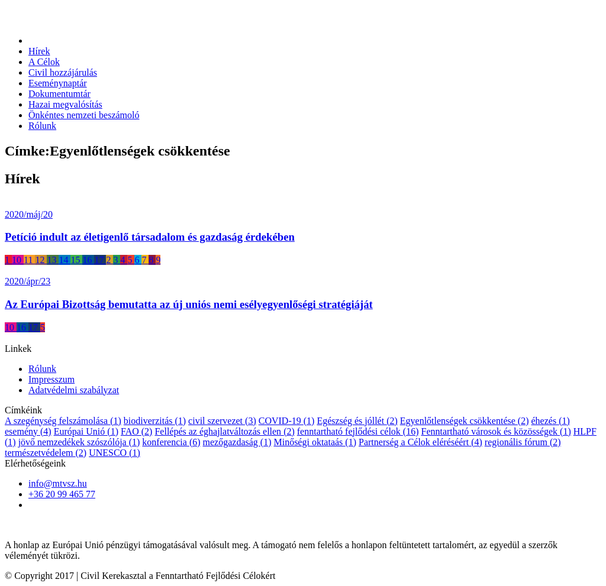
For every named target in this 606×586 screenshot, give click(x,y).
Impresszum (51, 379)
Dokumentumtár (59, 94)
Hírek (39, 51)
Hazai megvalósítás (65, 104)
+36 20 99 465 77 (61, 494)
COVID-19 (287, 421)
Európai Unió (86, 431)
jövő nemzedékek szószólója (79, 442)
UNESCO (114, 453)
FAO (136, 431)
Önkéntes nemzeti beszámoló (84, 115)
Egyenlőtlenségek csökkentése (464, 421)
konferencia (171, 442)
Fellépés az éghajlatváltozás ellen (224, 431)
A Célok (44, 62)
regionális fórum (523, 442)
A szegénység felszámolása (63, 421)
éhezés (550, 421)
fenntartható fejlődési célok (358, 431)
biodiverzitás (155, 421)
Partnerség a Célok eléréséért (420, 442)
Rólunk (42, 126)
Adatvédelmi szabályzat (73, 390)
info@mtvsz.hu (57, 483)
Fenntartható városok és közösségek (495, 431)
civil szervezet (222, 421)
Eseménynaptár (57, 83)
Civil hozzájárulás (62, 72)
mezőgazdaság (237, 442)
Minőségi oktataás (314, 442)
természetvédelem (45, 453)
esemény (28, 431)
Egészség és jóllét (357, 421)
